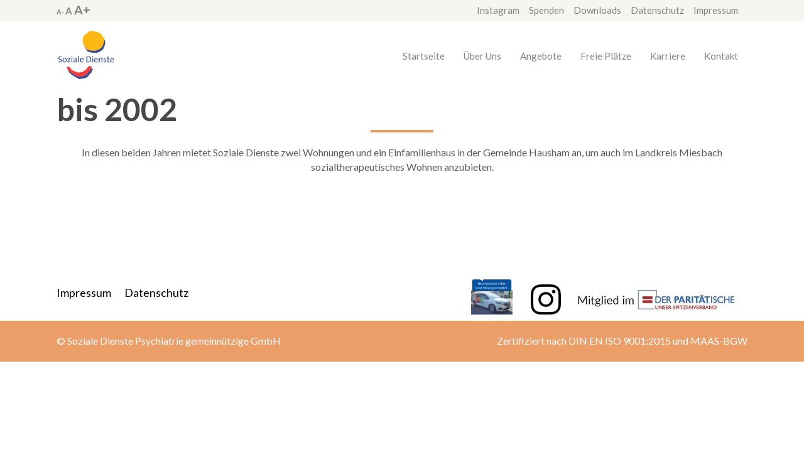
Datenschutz (657, 10)
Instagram (498, 10)
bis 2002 (117, 109)
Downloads (597, 10)
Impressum (715, 10)
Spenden (546, 10)
